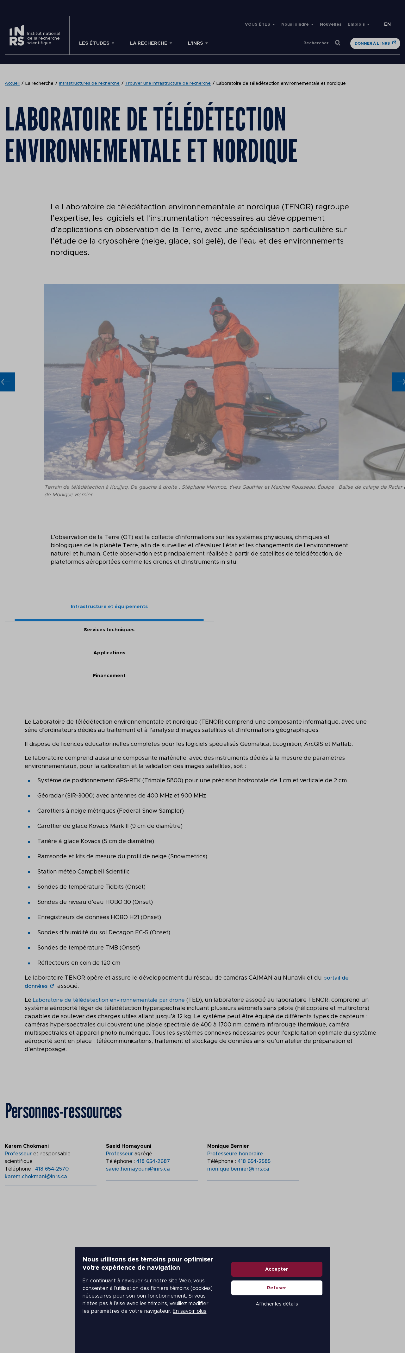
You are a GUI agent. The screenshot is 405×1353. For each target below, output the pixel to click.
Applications (252, 607)
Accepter (328, 1290)
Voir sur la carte (34, 1245)
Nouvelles (330, 24)
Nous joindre (295, 24)
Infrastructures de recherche (91, 83)
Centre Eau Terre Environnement (54, 1212)
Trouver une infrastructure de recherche (170, 83)
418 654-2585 (254, 1094)
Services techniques (153, 607)
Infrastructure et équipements (54, 607)
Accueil (13, 83)
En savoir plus (179, 1321)
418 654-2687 (153, 1094)
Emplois (356, 24)
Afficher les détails (328, 1325)
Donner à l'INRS (372, 43)
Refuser (328, 1309)
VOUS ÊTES (257, 24)
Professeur (18, 1086)
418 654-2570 (52, 1102)
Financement (351, 607)
